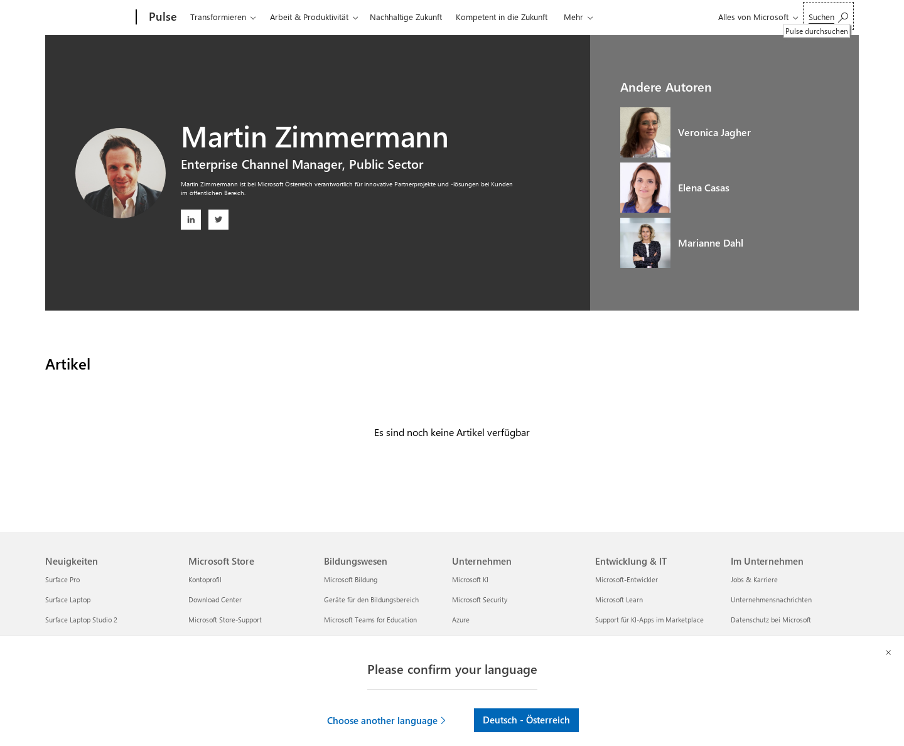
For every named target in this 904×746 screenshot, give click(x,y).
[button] (387, 704)
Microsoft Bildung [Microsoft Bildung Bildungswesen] (350, 579)
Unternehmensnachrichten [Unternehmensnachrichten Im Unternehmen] (771, 599)
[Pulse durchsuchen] (828, 16)
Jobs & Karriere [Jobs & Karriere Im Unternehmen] (754, 579)
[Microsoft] (88, 18)
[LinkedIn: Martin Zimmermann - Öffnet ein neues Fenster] (191, 220)
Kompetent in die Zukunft (501, 16)
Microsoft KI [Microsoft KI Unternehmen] (470, 579)
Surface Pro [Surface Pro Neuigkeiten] (62, 579)
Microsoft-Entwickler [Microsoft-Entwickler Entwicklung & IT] (626, 579)
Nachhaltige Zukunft (406, 16)
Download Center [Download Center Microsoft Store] (215, 599)
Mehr (573, 16)
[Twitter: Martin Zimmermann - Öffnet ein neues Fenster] (218, 220)
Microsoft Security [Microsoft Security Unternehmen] (479, 599)
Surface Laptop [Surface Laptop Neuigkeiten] (67, 599)
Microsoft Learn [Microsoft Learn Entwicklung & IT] (619, 599)
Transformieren (218, 16)
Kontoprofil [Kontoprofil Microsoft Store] (205, 579)
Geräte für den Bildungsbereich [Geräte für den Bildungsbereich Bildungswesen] (371, 599)
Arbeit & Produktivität (309, 16)
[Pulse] (162, 18)
